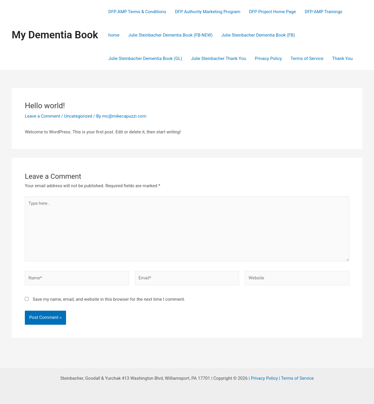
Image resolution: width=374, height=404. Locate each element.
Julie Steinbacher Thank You (218, 58)
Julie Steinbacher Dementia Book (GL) (145, 58)
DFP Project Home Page (272, 11)
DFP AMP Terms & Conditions (137, 11)
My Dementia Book (55, 35)
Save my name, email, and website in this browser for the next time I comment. (109, 299)
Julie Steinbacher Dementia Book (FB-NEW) (170, 35)
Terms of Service (307, 58)
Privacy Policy (268, 58)
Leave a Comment (42, 116)
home (114, 35)
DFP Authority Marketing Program (207, 11)
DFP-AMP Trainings (323, 11)
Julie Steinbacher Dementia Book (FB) (258, 35)
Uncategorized (78, 116)
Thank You (342, 58)
